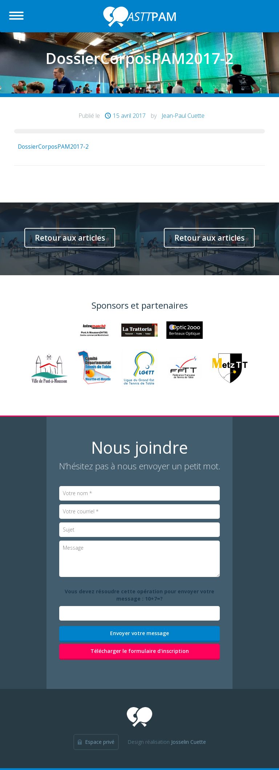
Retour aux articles (70, 238)
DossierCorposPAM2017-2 (53, 147)
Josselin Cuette (188, 741)
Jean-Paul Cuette (183, 116)
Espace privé (99, 741)
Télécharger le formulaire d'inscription (139, 650)
